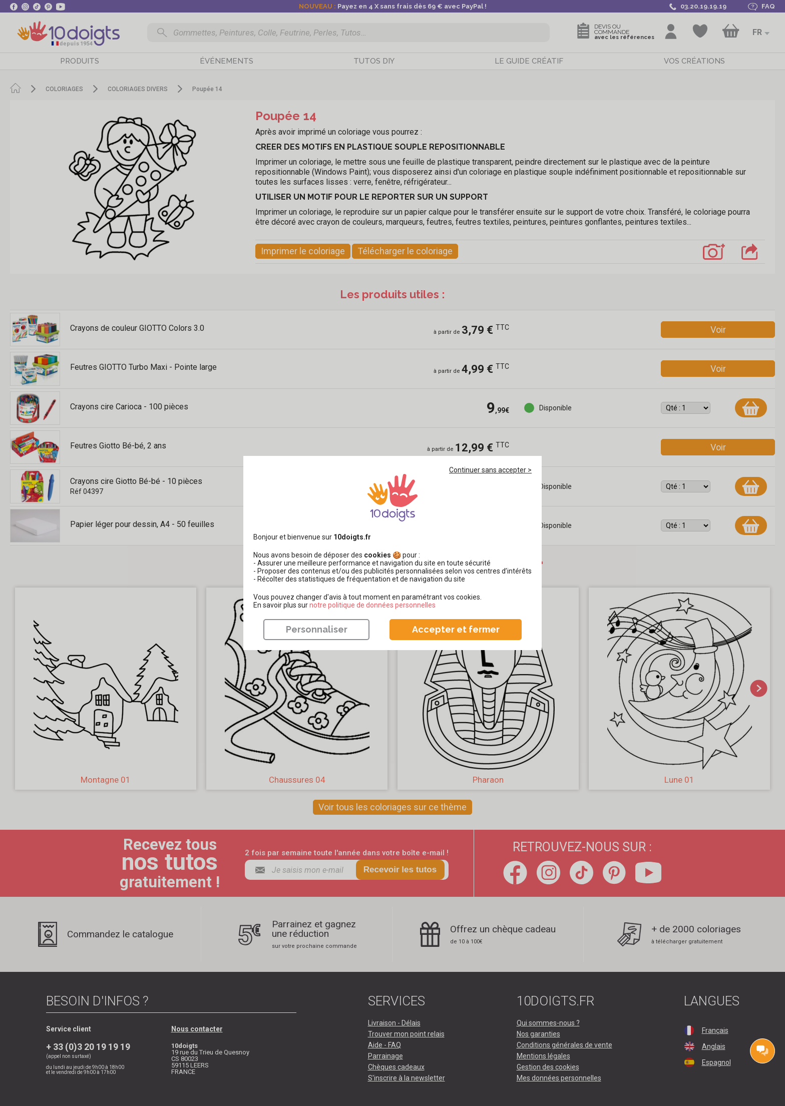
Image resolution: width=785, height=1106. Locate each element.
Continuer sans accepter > (490, 470)
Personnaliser (316, 629)
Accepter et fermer (456, 629)
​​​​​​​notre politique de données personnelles (372, 605)
